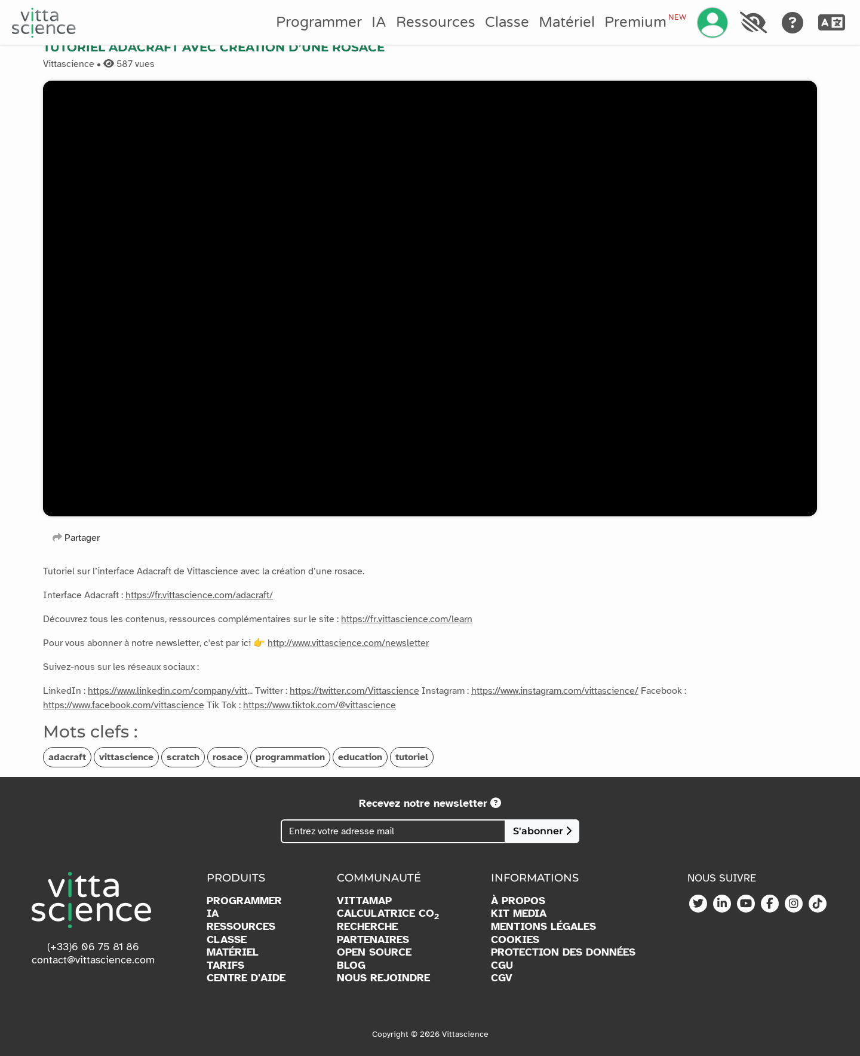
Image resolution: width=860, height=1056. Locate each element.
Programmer (319, 22)
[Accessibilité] (753, 22)
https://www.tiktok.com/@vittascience (319, 705)
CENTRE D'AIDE (246, 978)
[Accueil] (44, 23)
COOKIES (515, 939)
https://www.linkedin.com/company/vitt (167, 691)
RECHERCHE (367, 926)
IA (378, 22)
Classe (507, 22)
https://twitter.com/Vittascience (354, 691)
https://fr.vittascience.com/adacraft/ (199, 595)
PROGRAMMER (244, 901)
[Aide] (792, 22)
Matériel (567, 22)
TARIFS (225, 965)
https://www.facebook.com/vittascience (123, 705)
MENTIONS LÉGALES (543, 926)
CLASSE (227, 939)
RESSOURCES (241, 926)
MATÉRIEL (233, 952)
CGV (501, 978)
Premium (645, 22)
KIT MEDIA (518, 913)
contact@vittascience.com (93, 959)
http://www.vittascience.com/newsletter (348, 643)
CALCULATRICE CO (388, 913)
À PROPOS (518, 901)
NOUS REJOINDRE (383, 978)
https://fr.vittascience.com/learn (406, 619)
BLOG (351, 965)
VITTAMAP (364, 901)
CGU (502, 965)
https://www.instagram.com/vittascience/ (554, 691)
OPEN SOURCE (374, 952)
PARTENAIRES (373, 939)
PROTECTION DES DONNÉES (563, 952)
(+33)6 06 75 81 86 (93, 946)
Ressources (435, 22)
